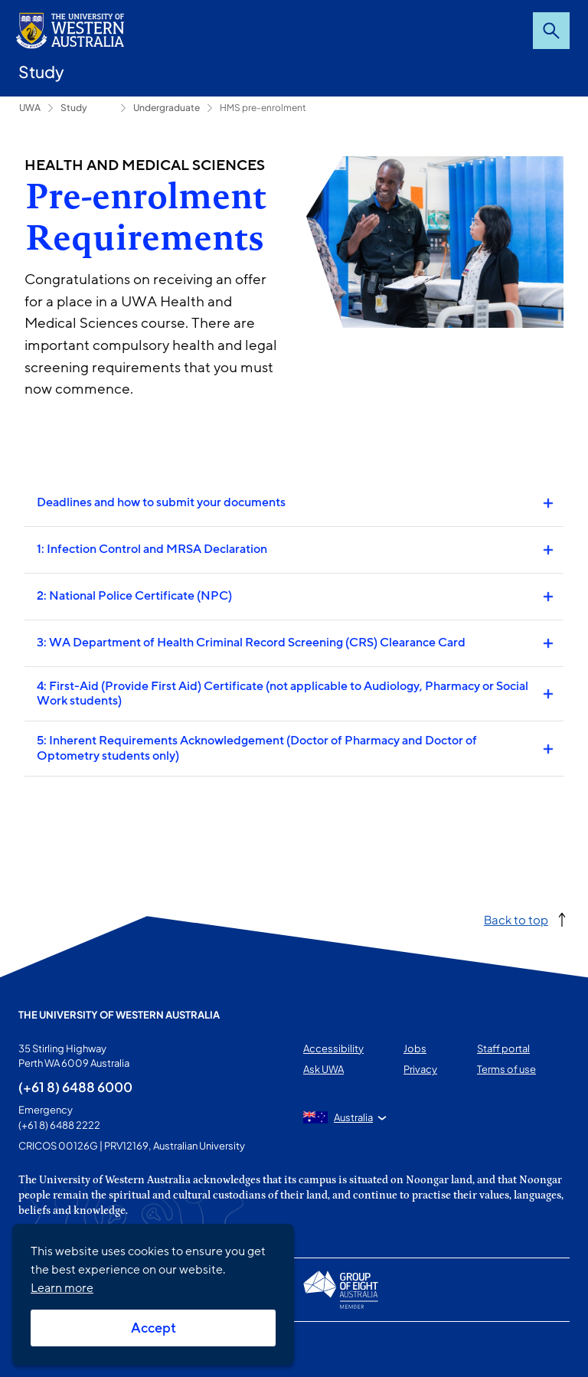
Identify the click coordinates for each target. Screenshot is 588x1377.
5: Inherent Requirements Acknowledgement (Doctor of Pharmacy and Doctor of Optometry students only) (257, 748)
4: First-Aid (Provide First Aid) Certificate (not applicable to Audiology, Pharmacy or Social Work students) (282, 693)
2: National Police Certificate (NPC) (134, 595)
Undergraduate (166, 107)
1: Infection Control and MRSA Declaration (152, 549)
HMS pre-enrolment (263, 107)
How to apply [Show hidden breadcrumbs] (102, 107)
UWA (30, 107)
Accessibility (333, 1048)
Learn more (62, 1288)
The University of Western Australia (119, 1015)
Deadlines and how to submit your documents (161, 502)
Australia (353, 1117)
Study (41, 71)
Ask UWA (323, 1069)
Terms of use (506, 1069)
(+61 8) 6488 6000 (75, 1086)
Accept (153, 1328)
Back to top (516, 919)
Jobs (414, 1048)
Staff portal (503, 1048)
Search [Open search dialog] (551, 30)
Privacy (420, 1069)
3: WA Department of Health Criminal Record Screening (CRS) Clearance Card (251, 642)
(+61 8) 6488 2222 (59, 1125)
